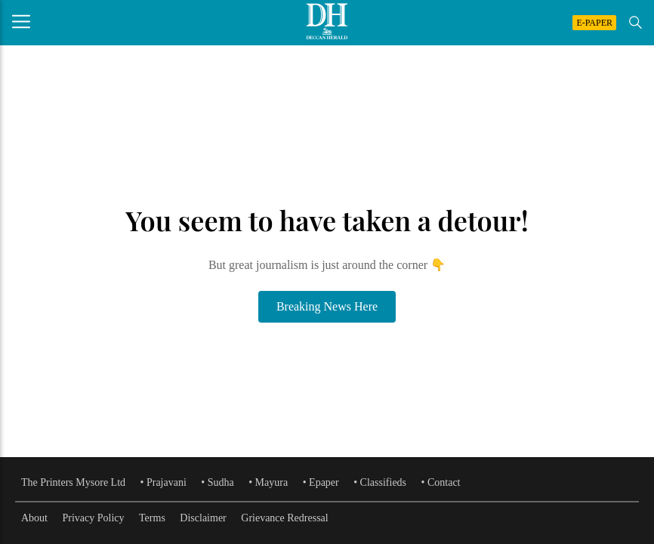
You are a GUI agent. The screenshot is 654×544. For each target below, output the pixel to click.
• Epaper (321, 482)
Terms (152, 518)
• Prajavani (163, 482)
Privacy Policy (94, 518)
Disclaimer (203, 518)
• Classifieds (379, 482)
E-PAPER (594, 22)
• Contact (441, 482)
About (34, 518)
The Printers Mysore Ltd (73, 482)
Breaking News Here (327, 306)
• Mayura (268, 482)
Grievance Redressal (284, 518)
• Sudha (217, 482)
